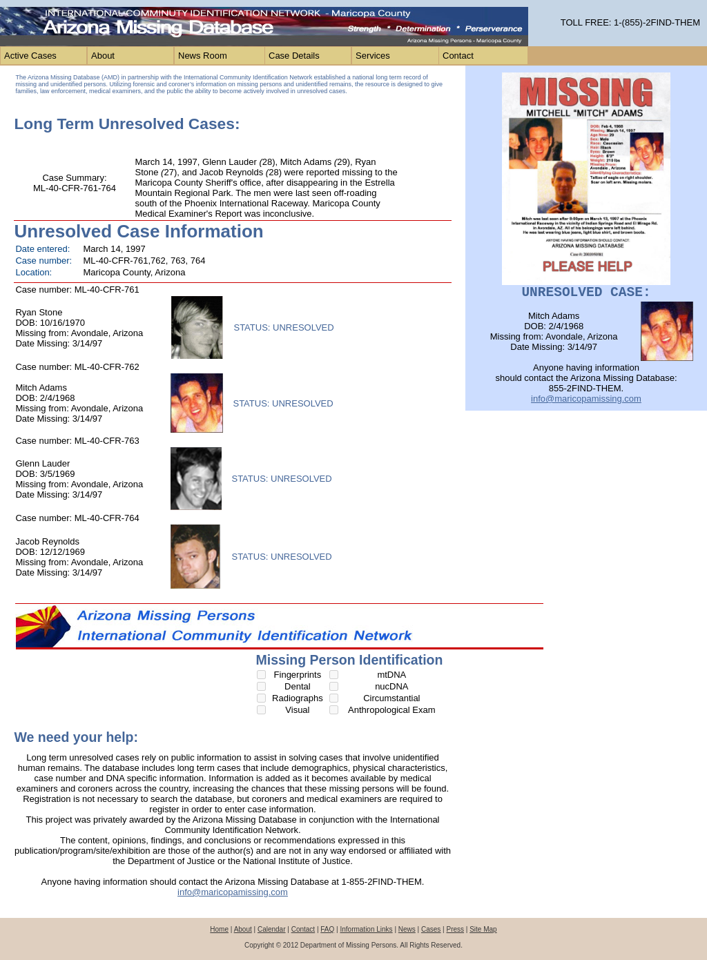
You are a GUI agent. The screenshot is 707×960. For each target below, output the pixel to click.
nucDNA (391, 686)
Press (455, 929)
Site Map (482, 929)
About (103, 55)
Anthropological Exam (391, 710)
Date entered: (42, 249)
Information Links (366, 929)
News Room (202, 55)
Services (373, 55)
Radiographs (297, 698)
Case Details (294, 55)
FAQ (327, 929)
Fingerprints (298, 674)
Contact (458, 55)
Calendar (272, 929)
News (407, 929)
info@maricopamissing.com (232, 892)
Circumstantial (391, 698)
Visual (297, 710)
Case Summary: (74, 178)
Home (219, 929)
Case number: (43, 260)
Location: (33, 272)
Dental (297, 686)
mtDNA (391, 674)
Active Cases (30, 55)
